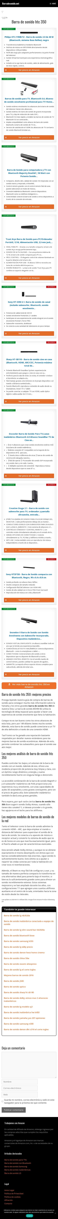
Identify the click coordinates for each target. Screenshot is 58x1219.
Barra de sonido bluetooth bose (19, 935)
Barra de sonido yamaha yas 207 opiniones (24, 1018)
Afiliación (8, 1200)
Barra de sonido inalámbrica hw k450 (21, 1012)
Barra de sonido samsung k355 (18, 941)
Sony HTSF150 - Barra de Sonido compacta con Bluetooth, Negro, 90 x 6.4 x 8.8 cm (29, 576)
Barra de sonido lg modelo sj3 (18, 1006)
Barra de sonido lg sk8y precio (18, 947)
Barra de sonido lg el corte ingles (20, 969)
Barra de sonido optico (15, 986)
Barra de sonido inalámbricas (17, 1169)
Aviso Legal (9, 1190)
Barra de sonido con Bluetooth (17, 1163)
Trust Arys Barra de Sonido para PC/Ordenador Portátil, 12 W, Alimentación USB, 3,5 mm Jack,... (29, 241)
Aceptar (29, 1216)
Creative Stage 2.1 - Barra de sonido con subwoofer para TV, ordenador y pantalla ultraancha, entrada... (29, 511)
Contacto (8, 1203)
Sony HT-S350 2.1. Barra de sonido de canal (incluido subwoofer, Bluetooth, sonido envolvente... (29, 305)
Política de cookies (12, 1197)
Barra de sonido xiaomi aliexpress (20, 964)
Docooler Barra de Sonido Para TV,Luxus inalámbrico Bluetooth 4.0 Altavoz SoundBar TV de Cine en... (29, 436)
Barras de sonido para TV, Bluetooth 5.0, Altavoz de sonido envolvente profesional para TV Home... (29, 100)
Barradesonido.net (10, 3)
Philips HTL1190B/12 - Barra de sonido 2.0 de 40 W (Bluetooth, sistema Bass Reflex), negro (29, 38)
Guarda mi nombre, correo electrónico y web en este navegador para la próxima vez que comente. (29, 1101)
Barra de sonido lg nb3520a (17, 915)
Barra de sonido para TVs (15, 1160)
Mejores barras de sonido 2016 (18, 975)
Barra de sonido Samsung (15, 1166)
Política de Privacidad (13, 1193)
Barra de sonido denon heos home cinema (24, 952)
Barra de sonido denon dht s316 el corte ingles (26, 1029)
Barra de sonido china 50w (16, 958)
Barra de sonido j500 (14, 981)
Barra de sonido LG (12, 1173)
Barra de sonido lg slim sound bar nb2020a (24, 930)
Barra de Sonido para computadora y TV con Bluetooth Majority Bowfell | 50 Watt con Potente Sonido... (29, 173)
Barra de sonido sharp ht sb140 (19, 992)
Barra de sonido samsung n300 (18, 1023)
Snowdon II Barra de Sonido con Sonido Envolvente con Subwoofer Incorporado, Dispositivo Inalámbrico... (29, 635)
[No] (55, 1213)
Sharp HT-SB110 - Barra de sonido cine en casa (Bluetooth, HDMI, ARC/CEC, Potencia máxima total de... (29, 362)
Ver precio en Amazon (29, 70)
